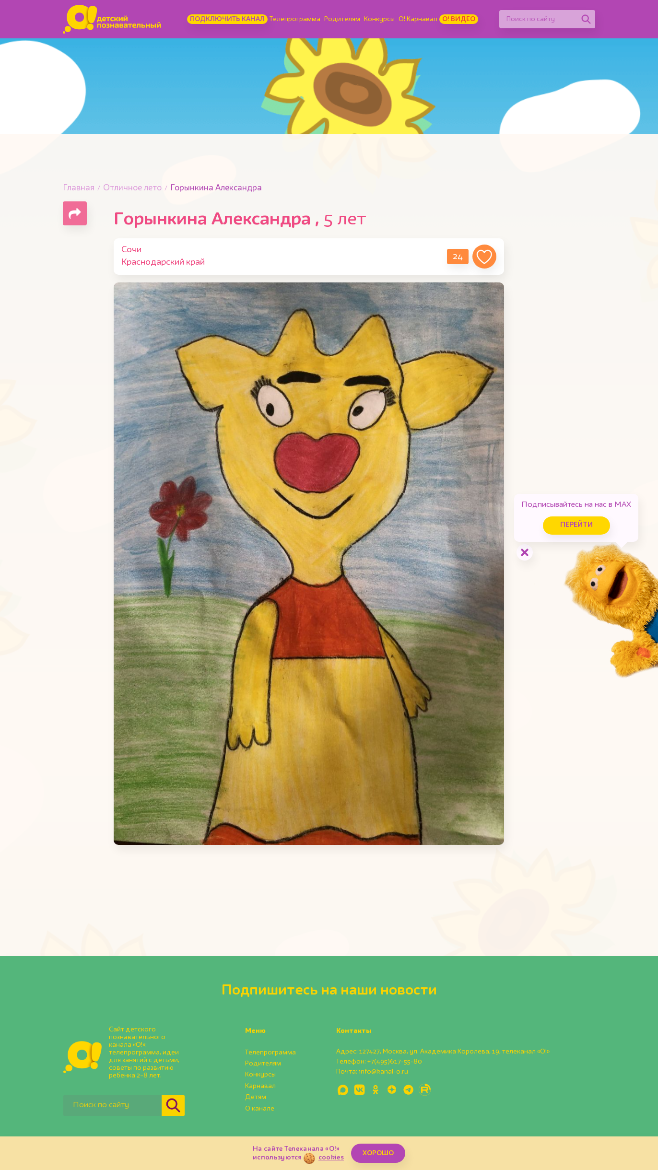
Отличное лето (132, 188)
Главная (78, 188)
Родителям (342, 19)
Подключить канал (227, 19)
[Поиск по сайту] (538, 19)
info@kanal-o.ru (383, 1072)
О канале (259, 1109)
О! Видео (458, 19)
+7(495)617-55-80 (394, 1062)
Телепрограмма (295, 19)
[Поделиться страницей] (75, 213)
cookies (331, 1157)
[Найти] (586, 19)
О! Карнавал (418, 19)
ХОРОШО (378, 1153)
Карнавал (260, 1086)
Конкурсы (379, 19)
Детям (255, 1097)
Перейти (576, 525)
